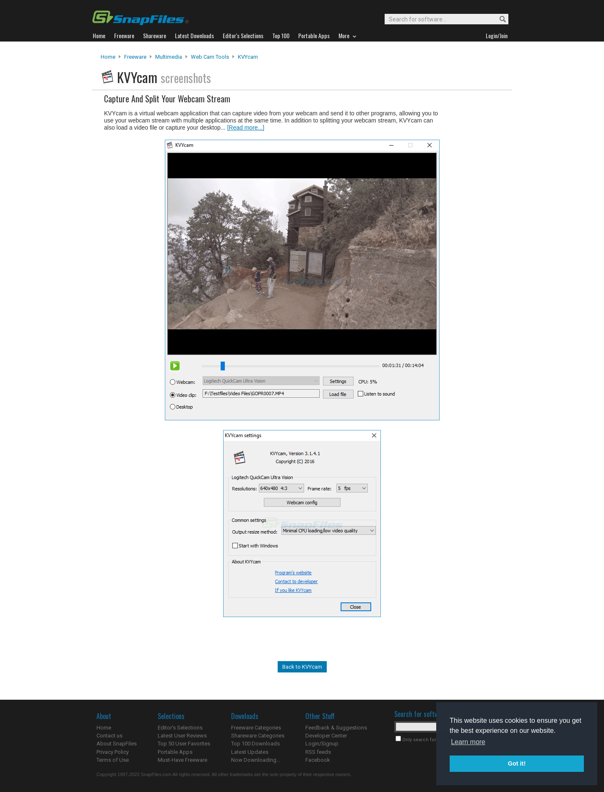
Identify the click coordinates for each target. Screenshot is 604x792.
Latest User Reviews (182, 735)
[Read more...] (245, 127)
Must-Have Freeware (182, 760)
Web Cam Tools (210, 57)
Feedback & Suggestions (336, 727)
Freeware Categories (256, 727)
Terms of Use (112, 760)
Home (108, 57)
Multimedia (168, 57)
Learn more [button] (468, 741)
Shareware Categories (257, 735)
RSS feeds (318, 752)
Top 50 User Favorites (184, 743)
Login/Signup (321, 743)
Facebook (317, 760)
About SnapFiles (116, 743)
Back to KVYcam (302, 667)
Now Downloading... (255, 760)
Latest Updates (249, 752)
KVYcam (248, 57)
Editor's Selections (180, 727)
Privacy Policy (112, 752)
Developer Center (326, 735)
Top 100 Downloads (255, 743)
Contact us (109, 735)
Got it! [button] (517, 763)
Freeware (135, 57)
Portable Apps (175, 752)
